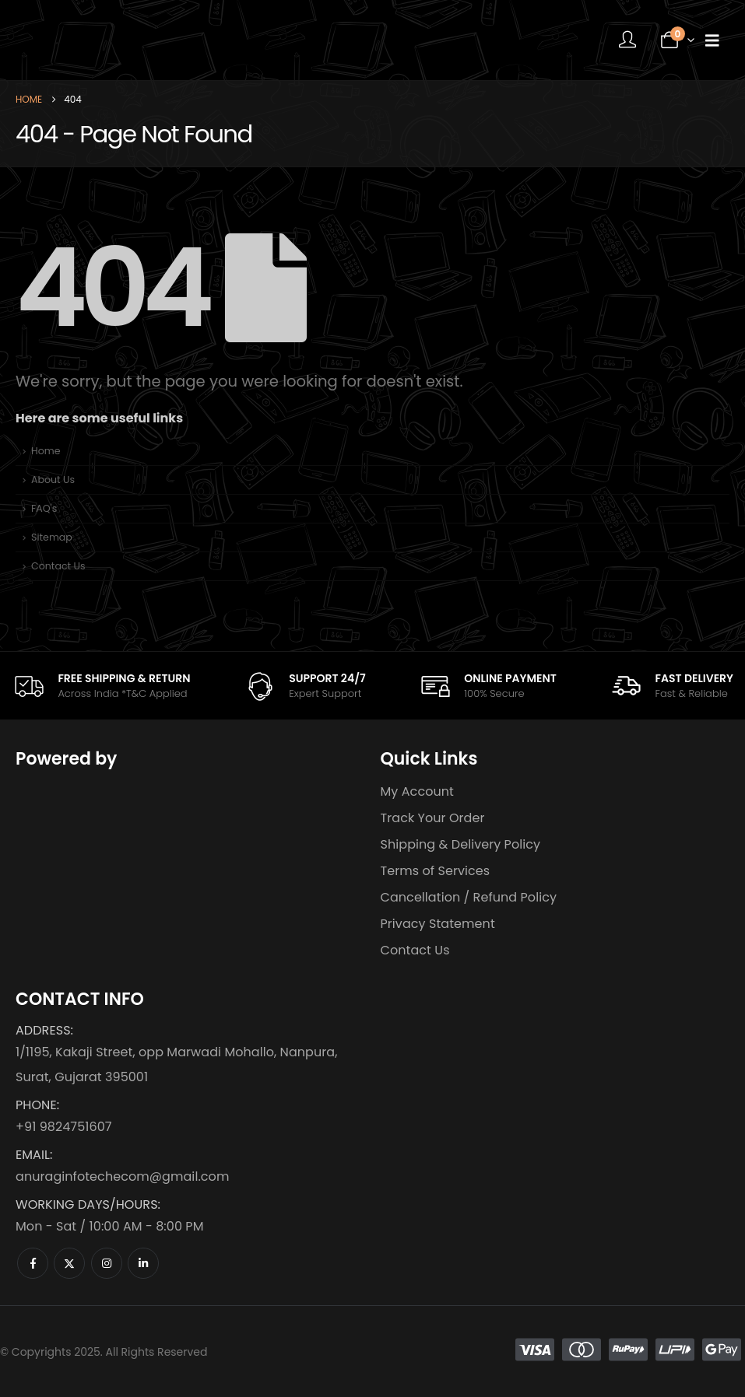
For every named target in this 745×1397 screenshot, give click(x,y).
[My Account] (627, 40)
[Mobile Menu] (712, 40)
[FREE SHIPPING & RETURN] (101, 685)
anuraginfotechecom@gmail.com (122, 1176)
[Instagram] (106, 1263)
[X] (69, 1263)
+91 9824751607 (64, 1127)
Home (46, 450)
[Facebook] (32, 1263)
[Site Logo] (113, 40)
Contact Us (58, 565)
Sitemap (51, 537)
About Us (53, 479)
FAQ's (44, 508)
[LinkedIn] (143, 1263)
